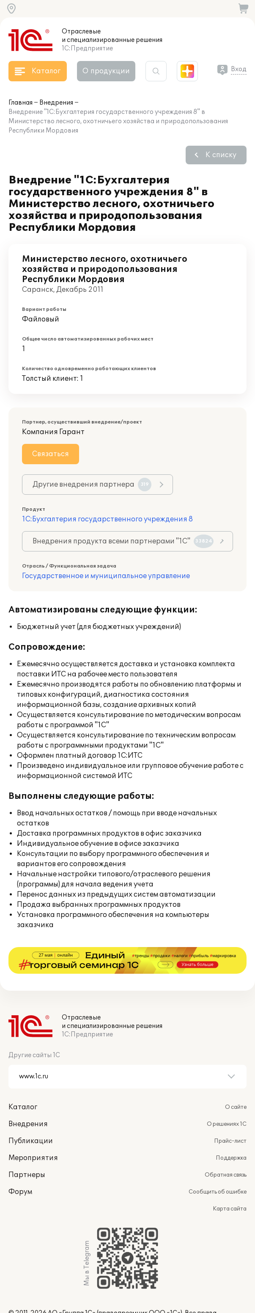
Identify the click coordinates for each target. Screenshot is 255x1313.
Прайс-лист (230, 1114)
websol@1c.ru (65, 1295)
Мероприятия (33, 1131)
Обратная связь (226, 1148)
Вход (239, 69)
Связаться (50, 454)
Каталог (22, 1080)
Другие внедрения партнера (92, 484)
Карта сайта (230, 1182)
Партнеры (26, 1148)
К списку (221, 155)
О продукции (106, 71)
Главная (20, 102)
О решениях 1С (227, 1097)
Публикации (30, 1114)
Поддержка (231, 1131)
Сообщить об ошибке (218, 1165)
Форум (20, 1165)
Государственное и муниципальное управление (106, 576)
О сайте (236, 1080)
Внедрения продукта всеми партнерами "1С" (123, 541)
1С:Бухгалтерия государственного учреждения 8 (107, 519)
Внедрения (56, 102)
